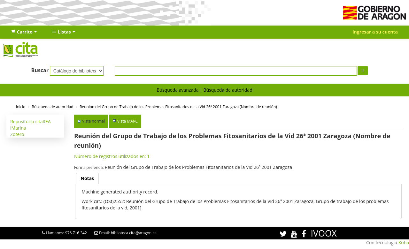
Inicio (20, 106)
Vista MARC (127, 121)
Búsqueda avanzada (177, 90)
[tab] (87, 178)
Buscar (40, 70)
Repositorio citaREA (30, 121)
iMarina (18, 128)
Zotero (17, 134)
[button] (24, 32)
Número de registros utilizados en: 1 (112, 156)
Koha (403, 242)
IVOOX (323, 233)
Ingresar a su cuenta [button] (375, 32)
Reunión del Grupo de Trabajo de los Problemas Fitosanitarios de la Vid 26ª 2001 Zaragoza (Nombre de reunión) (178, 106)
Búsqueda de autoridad (227, 90)
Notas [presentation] (87, 178)
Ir (362, 70)
